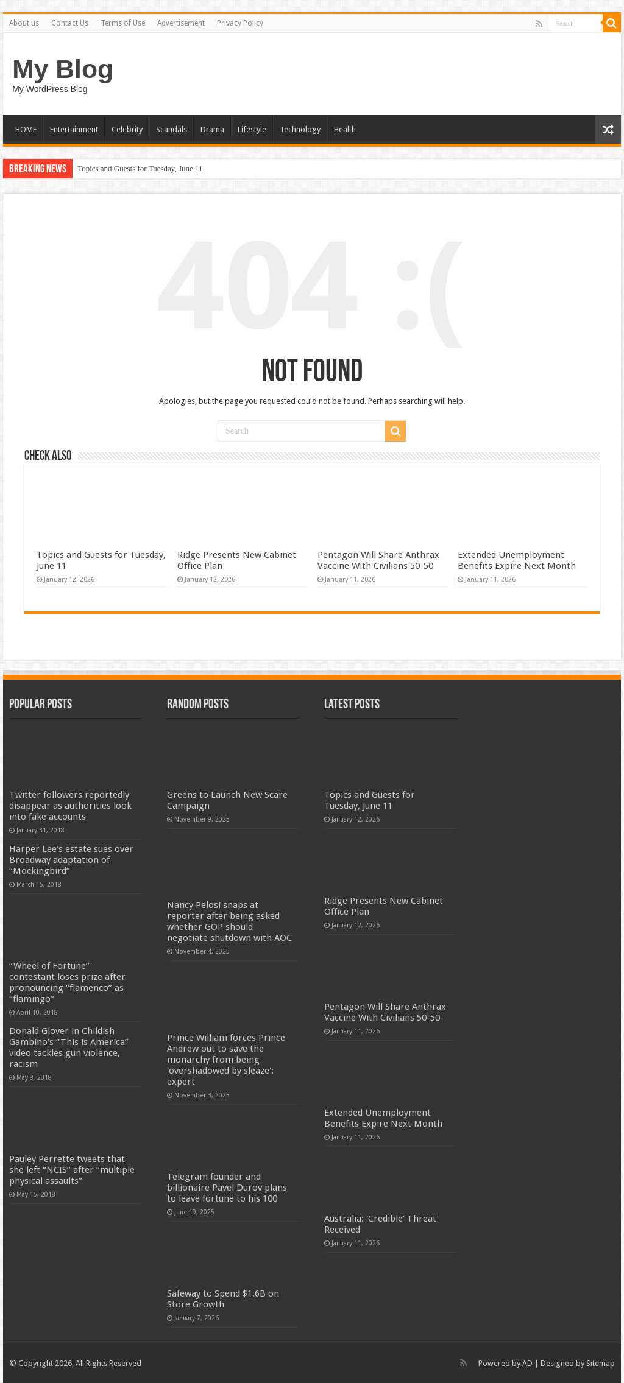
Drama (212, 129)
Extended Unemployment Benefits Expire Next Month (517, 560)
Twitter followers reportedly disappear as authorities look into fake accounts (70, 805)
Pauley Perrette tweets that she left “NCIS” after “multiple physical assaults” (72, 1169)
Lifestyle (252, 129)
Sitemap (600, 1363)
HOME (26, 129)
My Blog (62, 68)
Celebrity (127, 129)
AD (527, 1363)
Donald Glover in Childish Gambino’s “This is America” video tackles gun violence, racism (69, 1047)
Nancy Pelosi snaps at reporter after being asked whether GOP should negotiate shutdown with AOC (229, 921)
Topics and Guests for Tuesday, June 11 (139, 168)
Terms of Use (123, 23)
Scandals (171, 129)
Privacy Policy (240, 23)
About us (24, 23)
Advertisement (181, 23)
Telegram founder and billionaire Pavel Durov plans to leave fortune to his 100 (227, 1187)
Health (345, 129)
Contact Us (69, 23)
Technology (300, 129)
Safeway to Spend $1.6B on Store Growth (223, 1299)
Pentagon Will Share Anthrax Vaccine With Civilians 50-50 (378, 560)
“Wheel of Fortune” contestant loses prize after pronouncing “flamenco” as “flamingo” (67, 982)
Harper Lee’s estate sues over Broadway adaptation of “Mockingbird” (71, 859)
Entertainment (74, 129)
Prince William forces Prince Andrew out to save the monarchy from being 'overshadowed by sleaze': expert (226, 1059)
